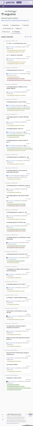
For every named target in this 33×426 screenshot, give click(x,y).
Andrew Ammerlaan (13, 240)
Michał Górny (11, 46)
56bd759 (28, 375)
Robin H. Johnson (12, 313)
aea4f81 (28, 253)
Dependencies (15, 25)
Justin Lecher (11, 364)
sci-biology (10, 11)
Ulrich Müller (11, 271)
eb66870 (28, 103)
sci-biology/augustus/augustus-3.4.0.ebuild (15, 245)
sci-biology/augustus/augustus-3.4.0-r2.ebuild (16, 203)
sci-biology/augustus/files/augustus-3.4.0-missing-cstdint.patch (19, 147)
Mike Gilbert (11, 354)
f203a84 (28, 185)
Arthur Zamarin (12, 159)
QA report (25, 25)
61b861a (28, 311)
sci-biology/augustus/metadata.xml (14, 177)
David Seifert (11, 285)
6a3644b (28, 45)
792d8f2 (28, 212)
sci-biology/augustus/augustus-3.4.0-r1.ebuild (16, 228)
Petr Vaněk (10, 174)
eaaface (28, 362)
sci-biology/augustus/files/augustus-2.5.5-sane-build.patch (19, 79)
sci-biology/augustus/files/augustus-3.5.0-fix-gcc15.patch (18, 108)
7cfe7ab (28, 157)
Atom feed (28, 36)
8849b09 (28, 326)
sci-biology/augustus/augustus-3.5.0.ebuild (15, 51)
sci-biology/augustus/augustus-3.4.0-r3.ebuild (16, 50)
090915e (28, 296)
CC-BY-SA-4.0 (11, 421)
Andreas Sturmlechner (14, 73)
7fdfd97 (28, 129)
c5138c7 (28, 283)
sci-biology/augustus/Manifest (13, 76)
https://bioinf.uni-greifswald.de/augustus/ (15, 20)
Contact (31, 414)
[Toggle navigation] (3, 6)
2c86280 (28, 71)
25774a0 (28, 197)
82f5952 (28, 172)
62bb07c (28, 89)
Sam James (10, 91)
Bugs (19, 28)
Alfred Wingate (12, 104)
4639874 (28, 142)
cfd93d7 (28, 337)
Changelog (16, 31)
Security (6, 31)
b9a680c (28, 119)
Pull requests (8, 28)
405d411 (28, 222)
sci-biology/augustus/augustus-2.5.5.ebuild (15, 78)
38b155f (28, 270)
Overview (5, 25)
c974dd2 (28, 238)
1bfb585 (28, 352)
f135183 (28, 56)
